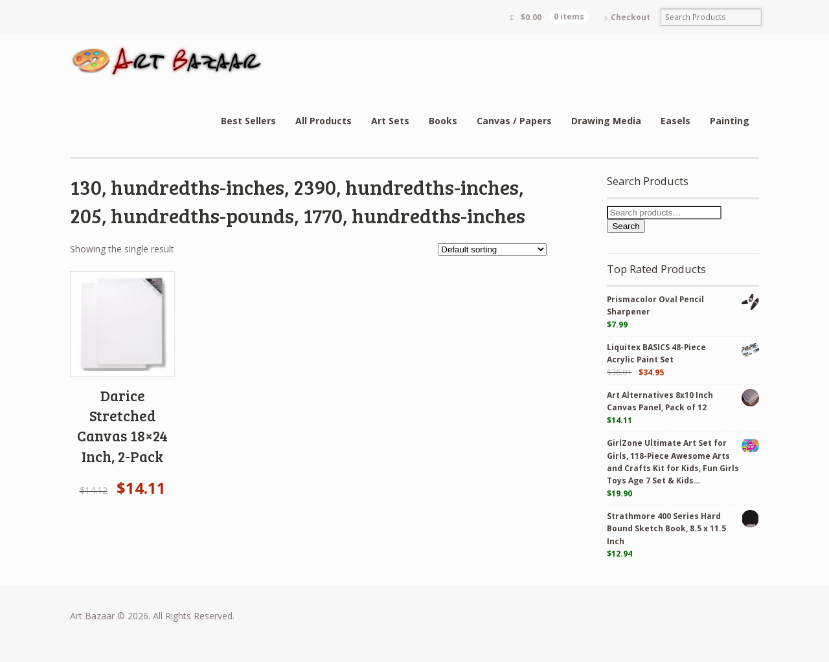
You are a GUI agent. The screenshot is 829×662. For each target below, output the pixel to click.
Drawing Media (606, 121)
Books (443, 121)
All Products (323, 121)
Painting (729, 121)
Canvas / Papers (514, 121)
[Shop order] (492, 249)
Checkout (630, 17)
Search (625, 226)
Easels (675, 121)
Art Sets (390, 121)
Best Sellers (248, 121)
